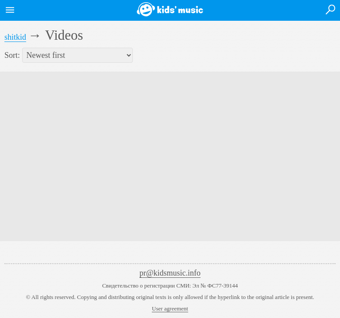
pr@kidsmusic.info (170, 273)
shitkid (15, 37)
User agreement (170, 308)
